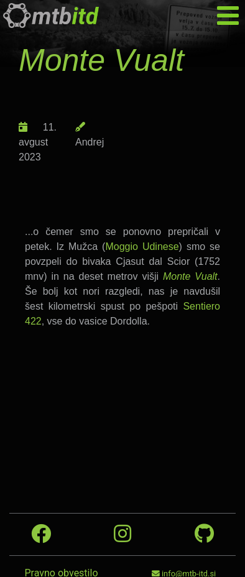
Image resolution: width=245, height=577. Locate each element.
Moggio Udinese (141, 246)
